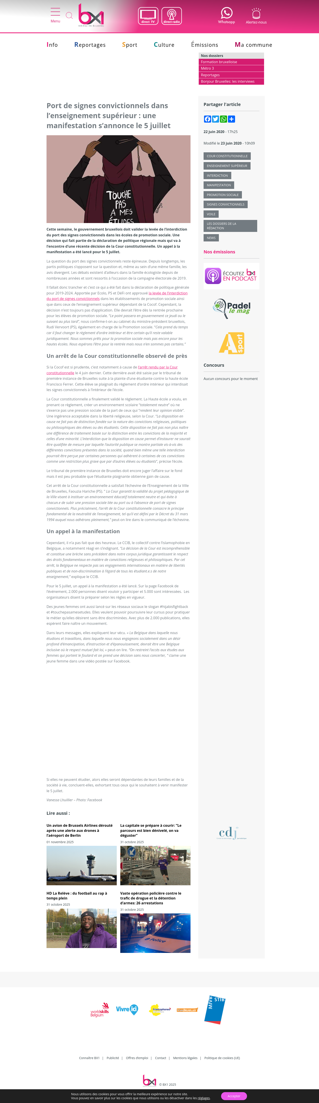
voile (211, 214)
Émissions (204, 44)
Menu (55, 16)
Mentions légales (185, 1058)
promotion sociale (223, 195)
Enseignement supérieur (227, 166)
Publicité (113, 1058)
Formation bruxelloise (219, 61)
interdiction (217, 175)
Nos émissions (219, 252)
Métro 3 (207, 68)
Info (52, 44)
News (211, 238)
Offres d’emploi (137, 1058)
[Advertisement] (231, 465)
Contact (160, 1058)
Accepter (234, 1096)
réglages (204, 1098)
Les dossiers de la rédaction (221, 225)
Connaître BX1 (89, 1058)
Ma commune (253, 44)
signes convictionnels (225, 204)
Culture (164, 44)
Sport (129, 44)
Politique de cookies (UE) (222, 1058)
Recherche (69, 16)
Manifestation (219, 185)
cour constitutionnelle (227, 156)
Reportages (90, 44)
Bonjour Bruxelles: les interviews (228, 81)
